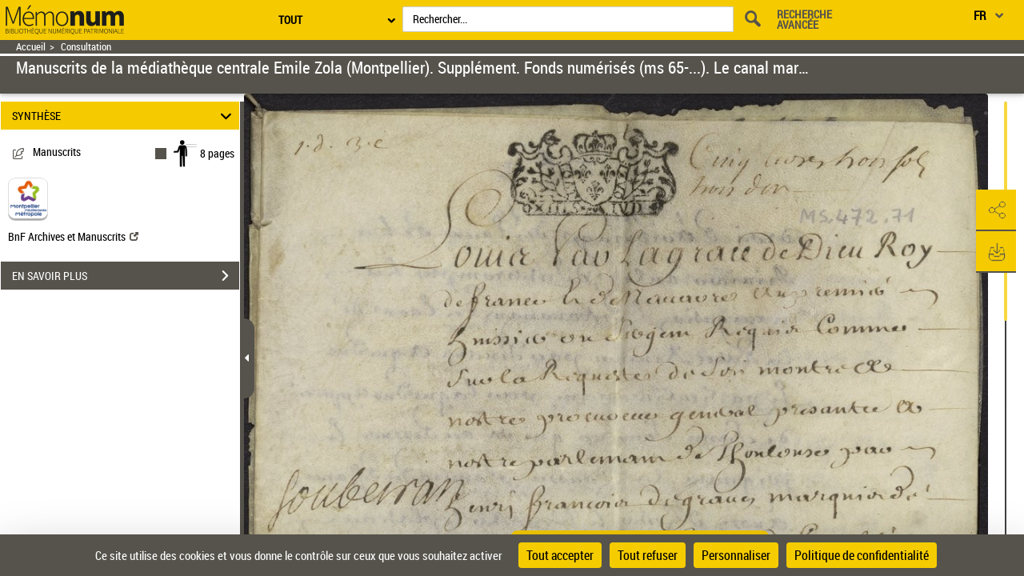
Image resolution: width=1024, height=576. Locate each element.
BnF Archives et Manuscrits (73, 236)
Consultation (86, 47)
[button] (996, 210)
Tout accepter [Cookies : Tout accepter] (560, 555)
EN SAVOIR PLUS (125, 276)
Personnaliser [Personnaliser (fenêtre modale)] (736, 555)
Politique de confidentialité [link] (861, 555)
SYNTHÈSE (124, 116)
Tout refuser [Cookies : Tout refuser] (648, 555)
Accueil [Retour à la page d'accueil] (31, 47)
